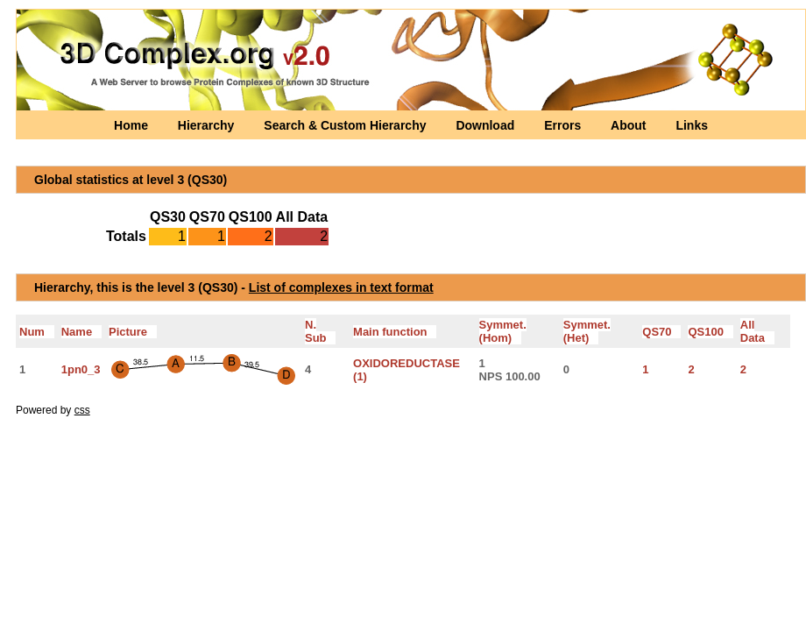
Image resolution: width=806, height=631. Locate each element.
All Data (757, 331)
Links (691, 125)
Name (81, 331)
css (82, 410)
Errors (564, 125)
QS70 (661, 331)
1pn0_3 (81, 369)
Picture (133, 331)
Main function (394, 331)
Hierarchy (207, 125)
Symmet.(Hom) (503, 331)
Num (36, 331)
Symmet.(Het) (587, 331)
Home (133, 125)
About (630, 125)
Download (487, 125)
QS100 (710, 331)
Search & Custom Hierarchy (346, 125)
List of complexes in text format (341, 287)
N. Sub (320, 331)
